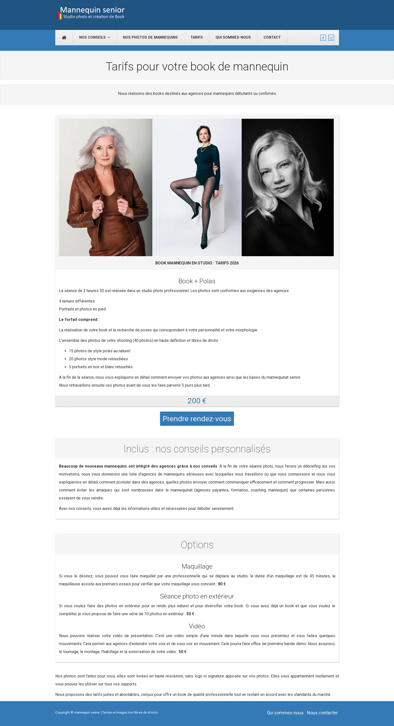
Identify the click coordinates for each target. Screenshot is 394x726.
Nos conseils (94, 37)
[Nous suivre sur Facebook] (323, 37)
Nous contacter (322, 712)
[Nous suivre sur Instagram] (331, 37)
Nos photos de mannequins (150, 37)
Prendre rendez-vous (197, 418)
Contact (272, 37)
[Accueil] (64, 37)
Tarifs (196, 37)
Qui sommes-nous (233, 37)
